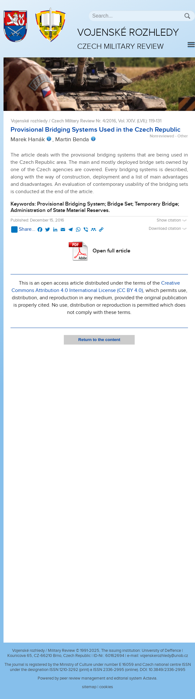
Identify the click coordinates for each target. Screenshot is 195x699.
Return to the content (99, 339)
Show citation (172, 220)
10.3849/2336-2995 (167, 669)
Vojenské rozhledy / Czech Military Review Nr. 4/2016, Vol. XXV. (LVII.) (78, 121)
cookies (106, 686)
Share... (23, 229)
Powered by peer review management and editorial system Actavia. (97, 678)
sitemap (89, 686)
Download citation (168, 228)
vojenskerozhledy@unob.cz (164, 655)
